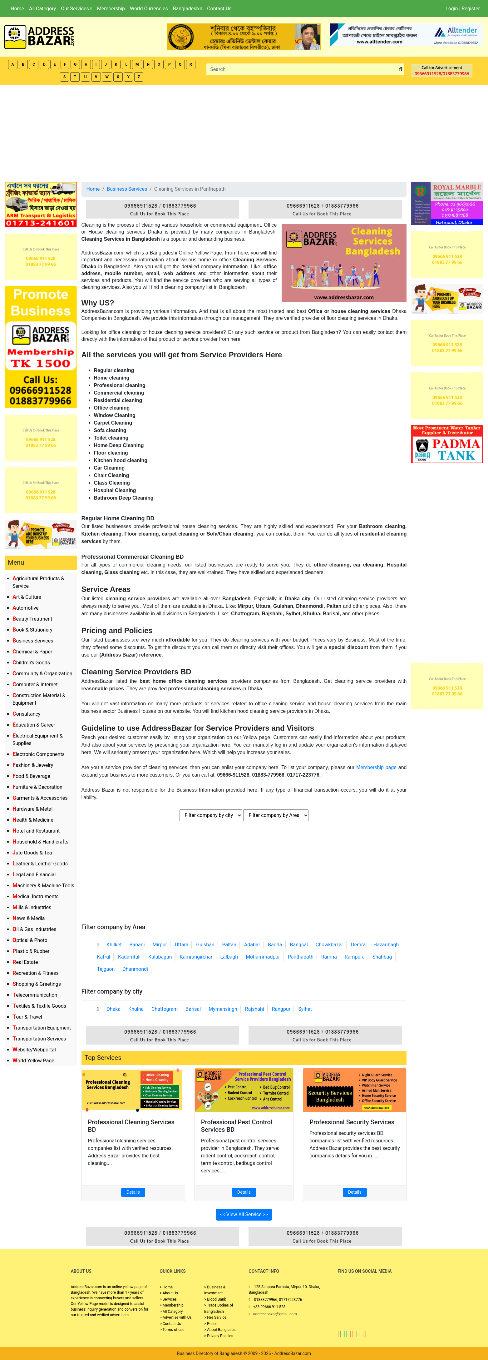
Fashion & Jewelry (32, 765)
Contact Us (219, 9)
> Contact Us (170, 1324)
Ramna (329, 957)
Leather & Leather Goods (40, 864)
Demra (358, 945)
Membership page (376, 767)
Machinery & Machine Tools (43, 886)
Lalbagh (229, 957)
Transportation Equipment (41, 1028)
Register (470, 9)
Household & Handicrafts (40, 842)
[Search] (301, 69)
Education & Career (33, 725)
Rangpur (281, 1009)
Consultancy (26, 714)
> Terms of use (172, 1329)
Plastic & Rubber (30, 951)
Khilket (113, 945)
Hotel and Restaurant (36, 831)
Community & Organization (42, 674)
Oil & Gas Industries (34, 929)
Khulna (136, 1009)
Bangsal (299, 945)
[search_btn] (400, 69)
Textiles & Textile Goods (39, 1006)
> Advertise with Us (176, 1317)
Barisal (193, 1009)
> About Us (169, 1293)
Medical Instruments (35, 896)
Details (133, 1192)
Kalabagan (160, 957)
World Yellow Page (33, 1061)
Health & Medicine (32, 820)
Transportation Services (39, 1039)
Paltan (229, 945)
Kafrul (103, 957)
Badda (275, 945)
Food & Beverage (31, 776)
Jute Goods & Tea (32, 853)
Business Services (32, 641)
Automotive (25, 608)
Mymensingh (223, 1009)
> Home (166, 1287)
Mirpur (160, 945)
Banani (137, 945)
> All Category (171, 1311)
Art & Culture (26, 597)
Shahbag (382, 957)
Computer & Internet (35, 685)
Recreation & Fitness (35, 973)
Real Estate (25, 962)
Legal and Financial (34, 875)
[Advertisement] (244, 131)
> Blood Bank (215, 1299)
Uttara (181, 945)
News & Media (28, 918)
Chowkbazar (329, 945)
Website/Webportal (34, 1050)
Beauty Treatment (32, 619)
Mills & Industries (31, 907)
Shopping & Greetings (36, 984)
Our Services (76, 9)
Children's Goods (31, 663)
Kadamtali (129, 957)
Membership (111, 9)
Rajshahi (254, 1009)
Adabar (252, 945)
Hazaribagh (386, 945)
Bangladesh (187, 9)
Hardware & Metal (32, 809)
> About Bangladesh (221, 1329)
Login (452, 9)
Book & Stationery (32, 630)
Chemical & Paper (32, 652)
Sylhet (305, 1009)
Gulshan (205, 945)
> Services (168, 1299)
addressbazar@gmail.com (275, 1314)
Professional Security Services (351, 1122)
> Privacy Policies (218, 1336)
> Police (210, 1324)
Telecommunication (34, 995)
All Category (42, 9)
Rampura (355, 957)
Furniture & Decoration (37, 787)
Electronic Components (38, 754)
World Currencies (149, 9)
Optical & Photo (29, 940)
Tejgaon (106, 969)
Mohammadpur (263, 957)
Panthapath (300, 957)
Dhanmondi (135, 969)
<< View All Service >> (244, 1214)
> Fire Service (215, 1317)
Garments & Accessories (40, 798)
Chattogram (164, 1009)
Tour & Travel (27, 1017)
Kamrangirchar (196, 957)
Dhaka (113, 1009)
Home (17, 9)
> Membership (172, 1305)
